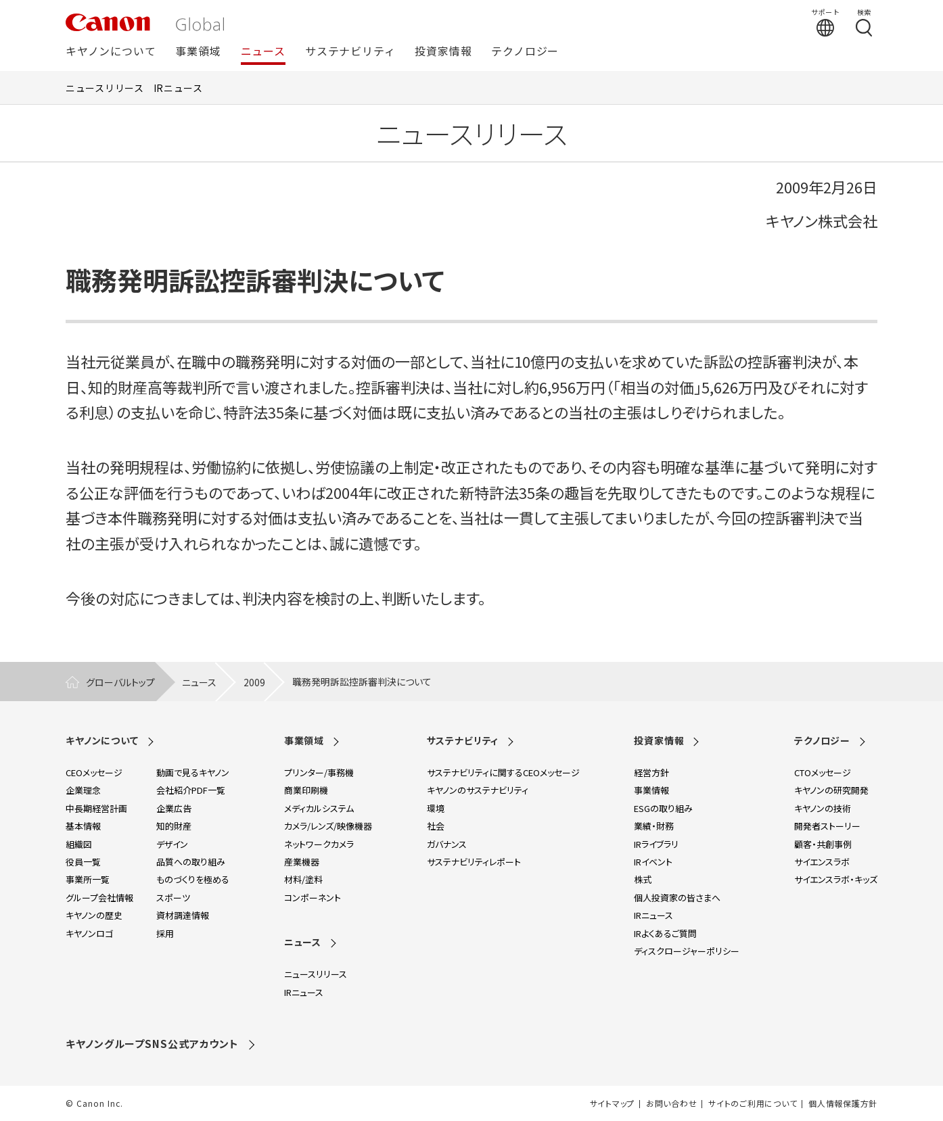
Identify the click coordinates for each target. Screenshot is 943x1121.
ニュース (263, 52)
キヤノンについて (111, 52)
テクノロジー (525, 52)
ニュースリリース (105, 88)
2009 (254, 682)
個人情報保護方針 (842, 1103)
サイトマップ (612, 1103)
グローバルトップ (120, 682)
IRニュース (178, 88)
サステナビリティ (350, 52)
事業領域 (198, 52)
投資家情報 (443, 52)
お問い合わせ (671, 1103)
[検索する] (863, 22)
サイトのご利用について (752, 1103)
